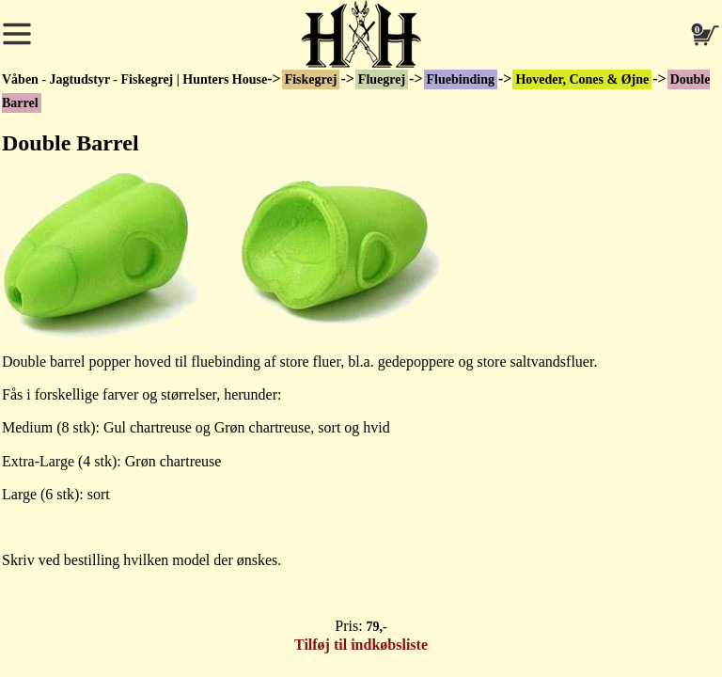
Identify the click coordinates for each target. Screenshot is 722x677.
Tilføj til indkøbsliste (361, 645)
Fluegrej (381, 79)
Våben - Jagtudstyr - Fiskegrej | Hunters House (134, 79)
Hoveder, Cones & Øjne (582, 79)
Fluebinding (460, 79)
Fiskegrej (311, 79)
